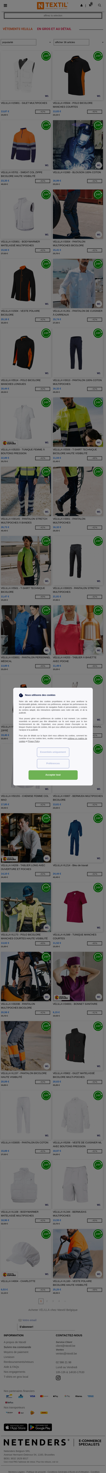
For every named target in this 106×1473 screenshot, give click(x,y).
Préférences (53, 763)
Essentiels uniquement (53, 752)
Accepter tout (53, 775)
